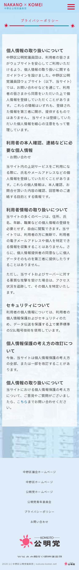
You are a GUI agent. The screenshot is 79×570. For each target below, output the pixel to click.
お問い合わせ (40, 522)
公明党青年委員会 (39, 502)
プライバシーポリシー (39, 512)
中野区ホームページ (39, 482)
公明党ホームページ (39, 492)
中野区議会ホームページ (39, 472)
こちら (22, 401)
